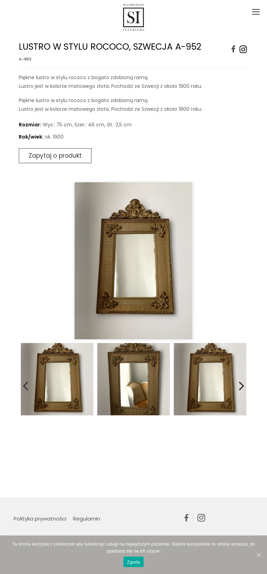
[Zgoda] (258, 554)
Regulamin (86, 518)
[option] (133, 261)
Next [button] (242, 384)
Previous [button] (25, 384)
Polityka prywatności (40, 518)
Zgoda (133, 562)
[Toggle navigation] (255, 12)
